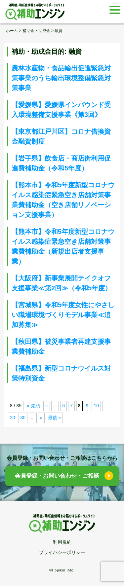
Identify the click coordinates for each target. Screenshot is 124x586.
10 (96, 405)
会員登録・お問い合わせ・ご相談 (57, 476)
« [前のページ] (46, 405)
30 (23, 417)
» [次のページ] (41, 417)
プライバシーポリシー (62, 552)
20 (12, 417)
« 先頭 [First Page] (33, 405)
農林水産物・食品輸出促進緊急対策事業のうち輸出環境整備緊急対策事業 (61, 78)
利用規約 (62, 542)
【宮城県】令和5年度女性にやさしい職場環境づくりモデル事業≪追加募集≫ (63, 314)
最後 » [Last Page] (54, 417)
